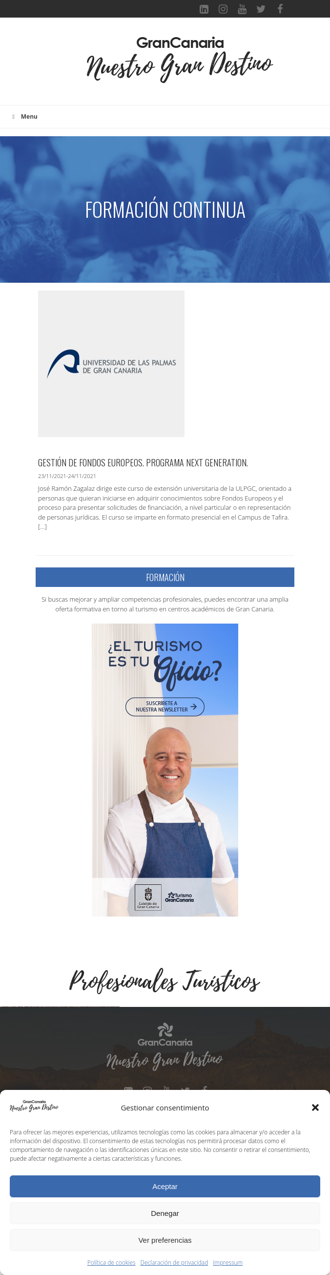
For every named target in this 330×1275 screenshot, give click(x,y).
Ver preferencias (164, 1240)
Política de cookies (111, 1262)
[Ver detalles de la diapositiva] (61, 1067)
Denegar (165, 1213)
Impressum (228, 1262)
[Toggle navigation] (70, 66)
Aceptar (165, 1186)
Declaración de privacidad (174, 1262)
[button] (315, 1107)
